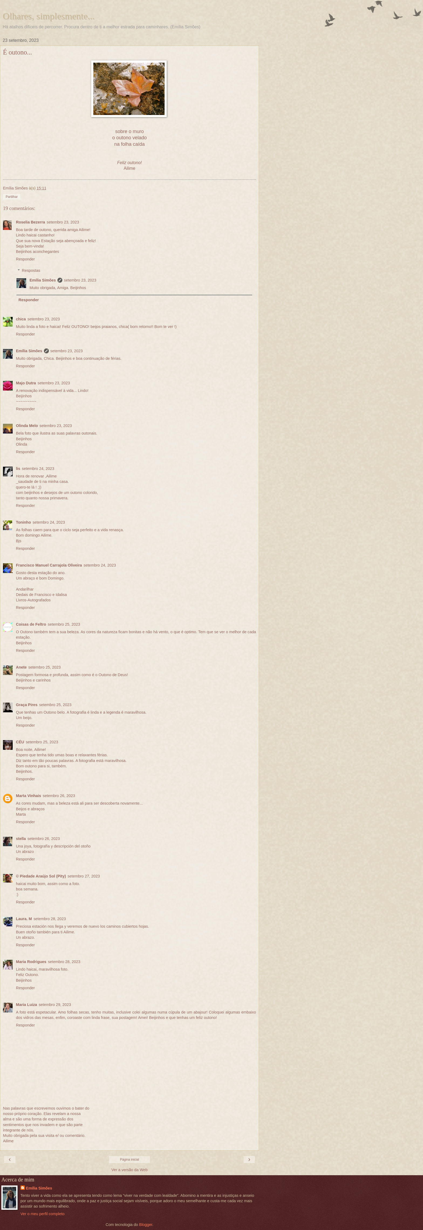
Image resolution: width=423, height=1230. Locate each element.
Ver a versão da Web (129, 1170)
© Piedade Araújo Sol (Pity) (41, 876)
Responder (25, 259)
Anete (21, 667)
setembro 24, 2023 (38, 468)
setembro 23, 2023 (63, 222)
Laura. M (24, 919)
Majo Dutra (26, 383)
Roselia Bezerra (30, 222)
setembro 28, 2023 (49, 919)
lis (18, 468)
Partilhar (12, 197)
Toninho (23, 522)
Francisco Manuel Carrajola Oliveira (49, 565)
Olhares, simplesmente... (49, 16)
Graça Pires (26, 705)
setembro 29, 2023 (55, 1004)
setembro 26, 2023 (59, 796)
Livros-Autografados (33, 600)
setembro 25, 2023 (64, 624)
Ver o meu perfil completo (42, 1214)
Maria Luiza (26, 1004)
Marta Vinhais (28, 796)
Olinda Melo (27, 425)
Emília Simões (42, 280)
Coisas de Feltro (31, 624)
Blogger (145, 1224)
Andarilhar (25, 589)
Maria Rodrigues (31, 962)
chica (21, 319)
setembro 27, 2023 (83, 876)
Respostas (31, 270)
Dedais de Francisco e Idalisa (41, 594)
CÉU (20, 742)
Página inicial (129, 1159)
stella (21, 838)
